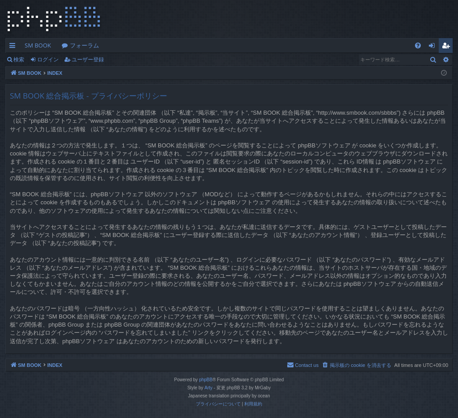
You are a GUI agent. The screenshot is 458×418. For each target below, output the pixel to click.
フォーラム (84, 45)
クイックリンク (14, 47)
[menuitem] (418, 45)
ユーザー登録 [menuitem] (448, 47)
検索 (18, 59)
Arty (208, 387)
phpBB (205, 379)
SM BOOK (38, 45)
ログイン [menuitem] (434, 47)
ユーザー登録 (88, 59)
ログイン (48, 59)
